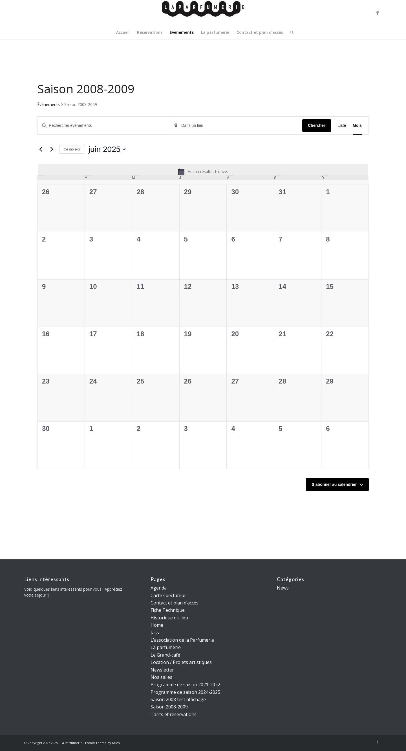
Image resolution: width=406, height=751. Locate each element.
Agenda (159, 588)
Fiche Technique (168, 610)
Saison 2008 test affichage (178, 699)
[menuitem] (122, 32)
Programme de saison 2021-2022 (185, 684)
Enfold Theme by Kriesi (102, 743)
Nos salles (161, 677)
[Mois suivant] (51, 149)
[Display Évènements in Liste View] (342, 125)
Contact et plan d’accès (174, 603)
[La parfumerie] (203, 12)
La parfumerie (166, 647)
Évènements (48, 104)
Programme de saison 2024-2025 (185, 692)
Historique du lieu (169, 618)
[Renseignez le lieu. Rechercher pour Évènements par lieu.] (236, 125)
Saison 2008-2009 (169, 707)
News (283, 588)
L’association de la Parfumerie (182, 640)
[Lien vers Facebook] (377, 12)
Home (157, 625)
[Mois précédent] (40, 149)
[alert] (203, 172)
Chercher (316, 125)
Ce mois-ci (72, 149)
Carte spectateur (168, 595)
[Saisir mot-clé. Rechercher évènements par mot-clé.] (103, 125)
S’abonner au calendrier (334, 484)
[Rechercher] (290, 32)
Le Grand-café (165, 655)
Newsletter (162, 670)
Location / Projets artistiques (181, 662)
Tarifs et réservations (174, 714)
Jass (155, 633)
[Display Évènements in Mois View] (357, 125)
